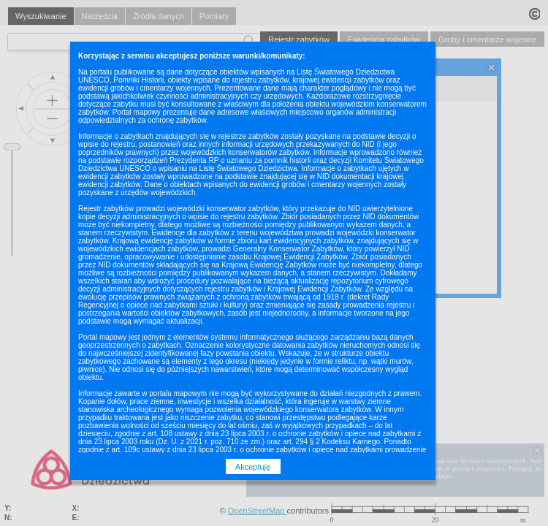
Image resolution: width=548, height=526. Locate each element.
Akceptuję (252, 466)
